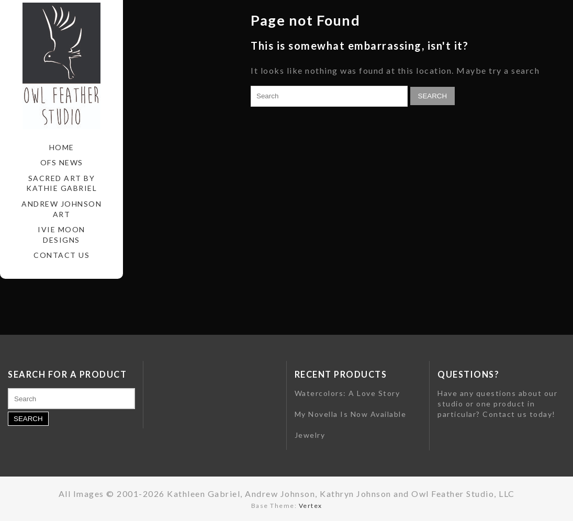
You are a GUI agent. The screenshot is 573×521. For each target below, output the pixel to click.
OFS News (61, 162)
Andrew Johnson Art (61, 209)
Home (61, 147)
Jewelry (310, 435)
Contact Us (61, 255)
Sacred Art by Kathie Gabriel (61, 183)
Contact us (504, 414)
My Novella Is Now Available (351, 414)
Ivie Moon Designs (61, 234)
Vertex (310, 505)
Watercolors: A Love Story (347, 393)
